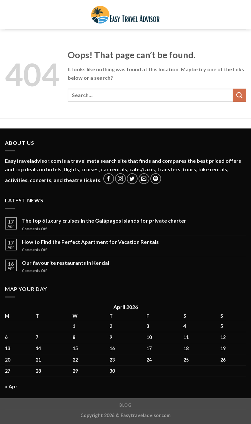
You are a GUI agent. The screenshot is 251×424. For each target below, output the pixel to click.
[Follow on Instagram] (120, 178)
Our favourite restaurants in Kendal (65, 263)
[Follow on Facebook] (108, 178)
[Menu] (9, 15)
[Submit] (239, 95)
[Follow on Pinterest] (155, 178)
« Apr (11, 386)
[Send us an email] (144, 178)
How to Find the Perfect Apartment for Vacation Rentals (90, 242)
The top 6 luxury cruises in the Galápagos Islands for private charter (104, 220)
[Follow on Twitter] (132, 178)
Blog (125, 405)
